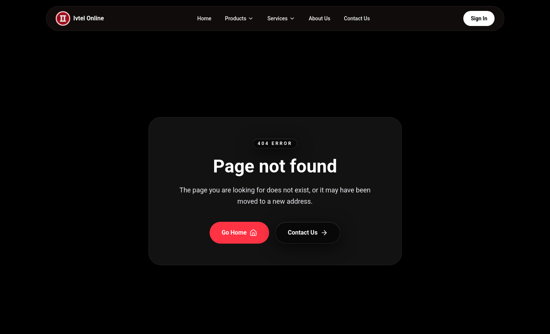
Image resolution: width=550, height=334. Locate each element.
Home (204, 18)
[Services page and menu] (281, 18)
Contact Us (357, 18)
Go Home (239, 232)
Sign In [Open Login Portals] (479, 18)
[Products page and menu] (239, 18)
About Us (319, 18)
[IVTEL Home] (79, 18)
